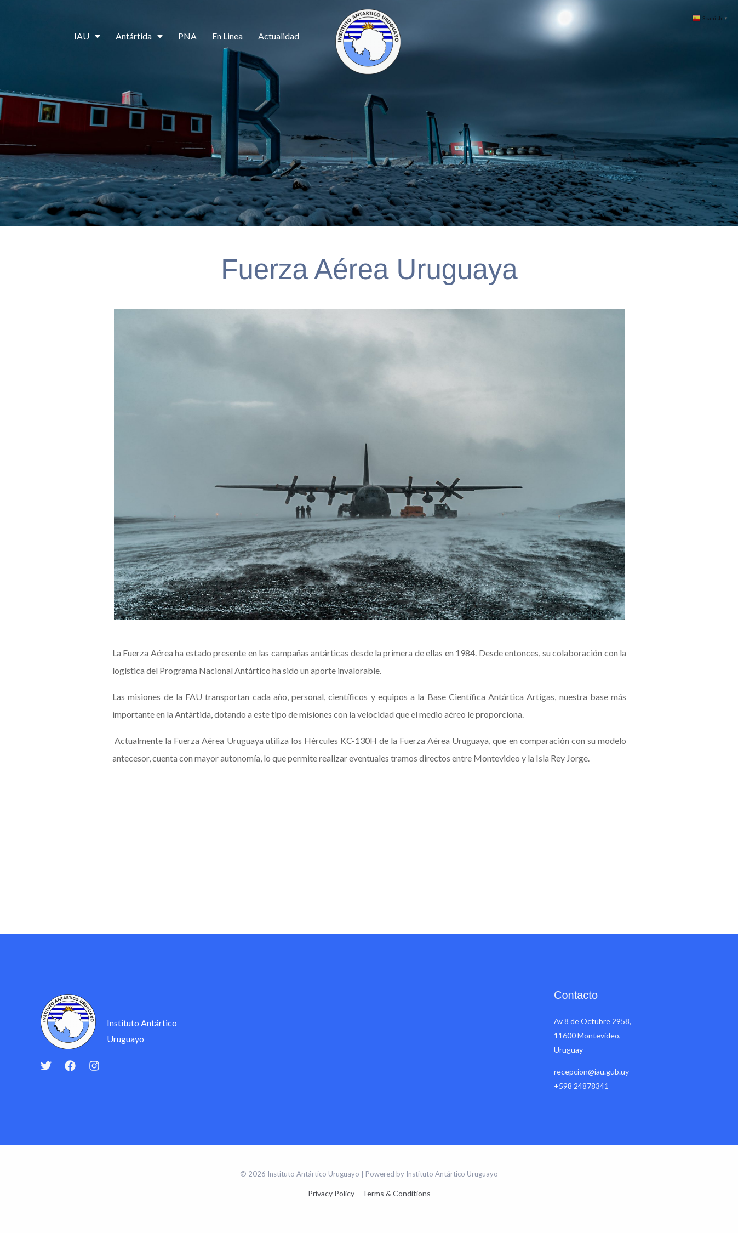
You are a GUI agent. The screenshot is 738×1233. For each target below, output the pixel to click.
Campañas (496, 37)
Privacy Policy (331, 1193)
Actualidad (278, 36)
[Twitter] (46, 1065)
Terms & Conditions (396, 1193)
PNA (187, 36)
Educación (554, 36)
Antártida (139, 36)
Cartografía (609, 36)
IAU (87, 36)
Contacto (662, 36)
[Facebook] (70, 1065)
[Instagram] (94, 1065)
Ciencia (438, 37)
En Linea (227, 36)
